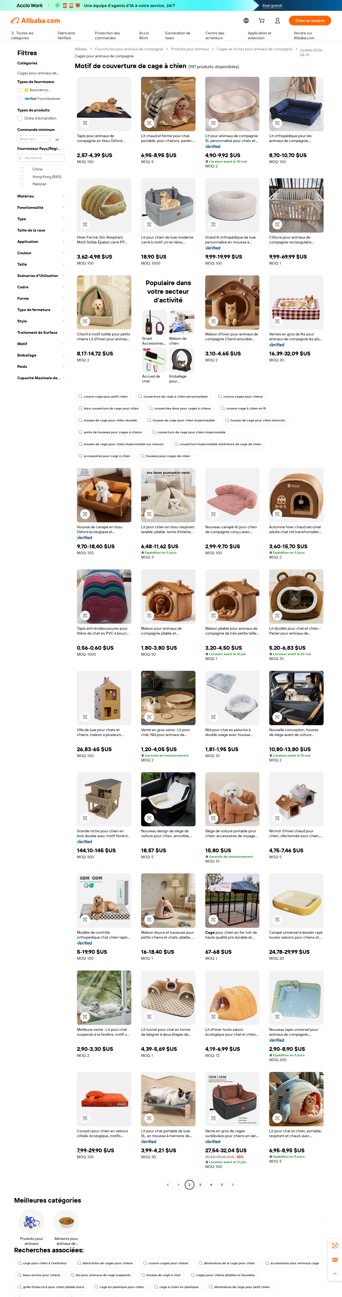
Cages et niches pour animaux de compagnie (256, 49)
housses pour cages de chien (254, 444)
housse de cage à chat (156, 1263)
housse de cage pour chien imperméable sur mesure (270, 432)
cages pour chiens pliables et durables (215, 1263)
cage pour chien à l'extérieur (41, 1251)
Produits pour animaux (191, 49)
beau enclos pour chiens (38, 1263)
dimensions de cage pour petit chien (157, 1275)
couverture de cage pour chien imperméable (184, 432)
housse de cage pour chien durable (106, 420)
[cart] (272, 21)
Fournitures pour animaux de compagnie (130, 49)
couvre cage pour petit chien (101, 396)
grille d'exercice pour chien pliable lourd (288, 1263)
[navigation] (41, 611)
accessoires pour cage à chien (195, 444)
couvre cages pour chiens (232, 396)
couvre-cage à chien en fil (236, 408)
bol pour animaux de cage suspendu (98, 1263)
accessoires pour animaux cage (281, 1251)
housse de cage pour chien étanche (247, 420)
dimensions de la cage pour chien (218, 1251)
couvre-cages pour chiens (158, 1251)
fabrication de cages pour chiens (100, 1251)
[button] (85, 123)
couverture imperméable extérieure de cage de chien (119, 444)
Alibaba (81, 49)
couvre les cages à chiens (267, 1275)
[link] (335, 1246)
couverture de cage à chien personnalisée (168, 396)
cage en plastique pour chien (41, 1275)
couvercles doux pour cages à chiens (175, 408)
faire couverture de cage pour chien (106, 408)
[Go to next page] (233, 1173)
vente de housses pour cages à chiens (108, 432)
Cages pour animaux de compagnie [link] (104, 56)
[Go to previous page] (168, 1173)
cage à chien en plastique (96, 1275)
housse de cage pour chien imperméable (177, 420)
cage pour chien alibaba (216, 1275)
